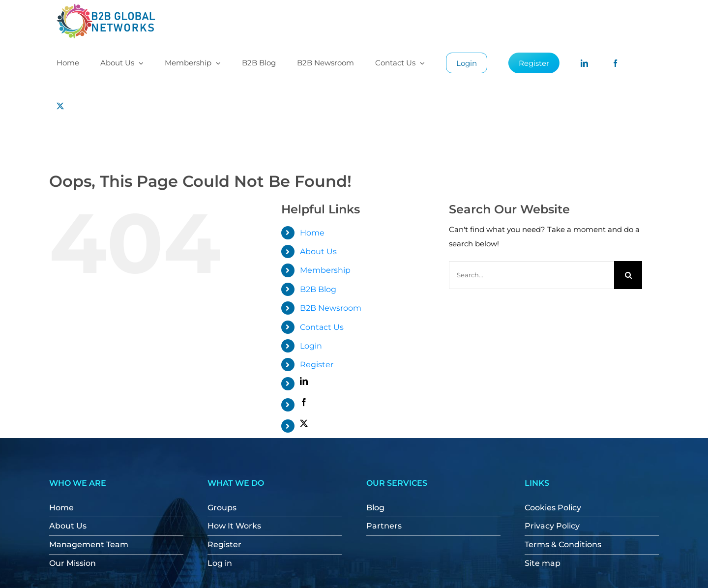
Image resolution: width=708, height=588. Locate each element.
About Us (318, 251)
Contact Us (322, 327)
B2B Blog (318, 289)
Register (316, 364)
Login (311, 346)
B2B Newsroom (330, 308)
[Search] (628, 275)
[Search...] (531, 275)
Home (312, 232)
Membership (325, 270)
